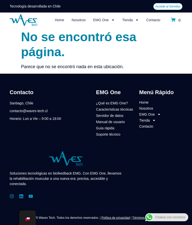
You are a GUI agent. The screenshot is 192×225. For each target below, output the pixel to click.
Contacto (153, 20)
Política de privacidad (115, 218)
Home (59, 20)
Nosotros (79, 20)
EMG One (104, 20)
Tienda (130, 20)
